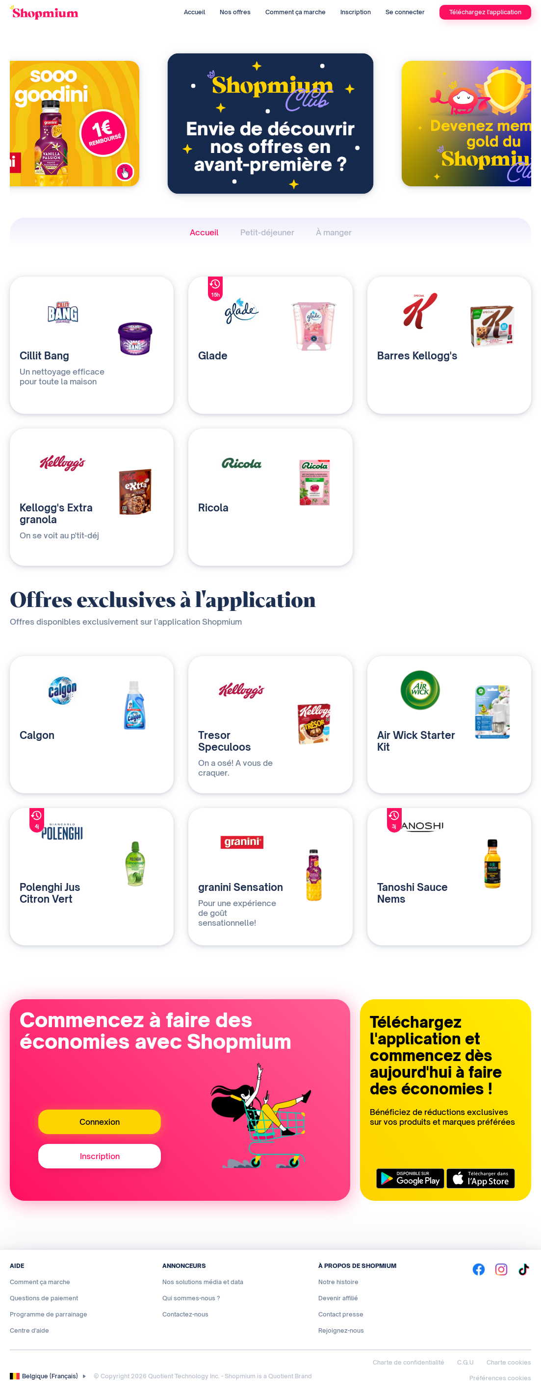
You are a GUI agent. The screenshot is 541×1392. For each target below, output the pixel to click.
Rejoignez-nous (341, 1330)
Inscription (355, 12)
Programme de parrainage (48, 1314)
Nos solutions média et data (202, 1282)
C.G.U (465, 1362)
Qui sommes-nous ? (191, 1298)
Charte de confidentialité (408, 1362)
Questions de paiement (44, 1298)
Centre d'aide (29, 1330)
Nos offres (235, 12)
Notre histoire (338, 1282)
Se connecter (405, 12)
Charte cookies (509, 1362)
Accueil (194, 12)
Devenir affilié (338, 1298)
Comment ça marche (295, 12)
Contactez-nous (185, 1314)
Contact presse (340, 1314)
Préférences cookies (500, 1378)
